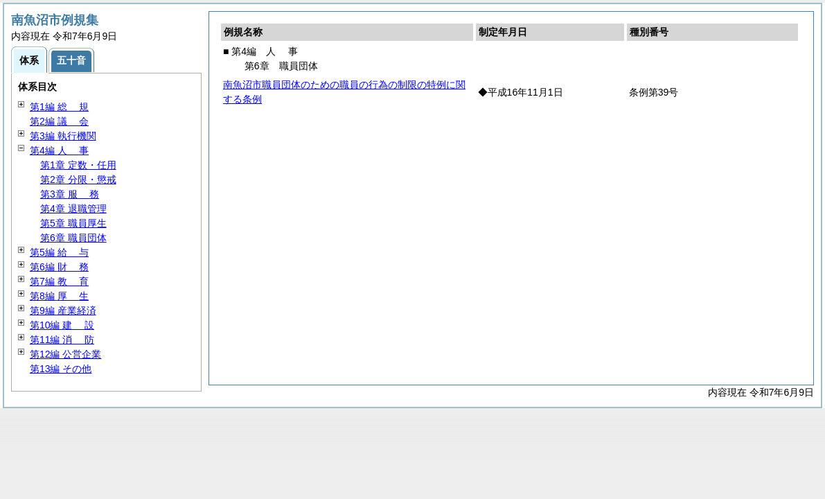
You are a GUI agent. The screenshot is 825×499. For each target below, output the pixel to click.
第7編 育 (59, 281)
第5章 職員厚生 (73, 223)
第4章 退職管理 (73, 208)
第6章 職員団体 (73, 237)
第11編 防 (62, 339)
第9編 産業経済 (63, 310)
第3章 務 (69, 194)
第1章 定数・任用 (78, 164)
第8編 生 (59, 295)
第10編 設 (62, 325)
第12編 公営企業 (65, 354)
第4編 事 (59, 150)
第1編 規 (59, 106)
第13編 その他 (60, 368)
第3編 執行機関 (63, 135)
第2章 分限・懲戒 (78, 179)
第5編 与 (59, 252)
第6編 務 (59, 266)
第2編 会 (59, 121)
